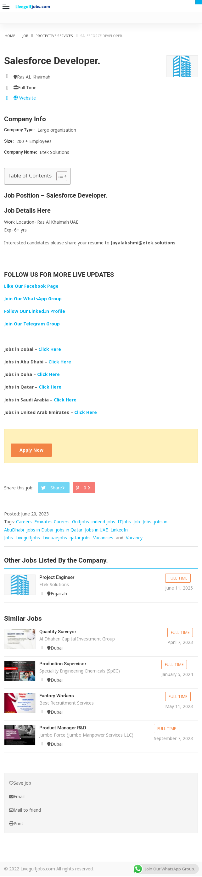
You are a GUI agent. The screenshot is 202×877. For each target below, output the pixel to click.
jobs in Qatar (69, 531)
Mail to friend (25, 811)
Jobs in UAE (96, 531)
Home (10, 35)
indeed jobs (103, 523)
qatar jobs (80, 539)
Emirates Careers (52, 523)
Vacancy (134, 539)
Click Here (50, 349)
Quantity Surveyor (59, 633)
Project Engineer (58, 579)
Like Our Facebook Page (31, 286)
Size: (9, 141)
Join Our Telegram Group (32, 324)
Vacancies (103, 539)
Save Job (20, 784)
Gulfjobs (80, 523)
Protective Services (54, 35)
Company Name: (21, 152)
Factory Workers (57, 697)
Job (25, 35)
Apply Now (33, 451)
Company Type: (20, 129)
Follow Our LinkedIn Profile (34, 311)
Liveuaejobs (54, 539)
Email (17, 798)
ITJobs (124, 523)
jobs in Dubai (39, 531)
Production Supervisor (64, 665)
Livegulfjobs (27, 539)
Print (16, 825)
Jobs (147, 523)
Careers (24, 523)
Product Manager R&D (64, 729)
